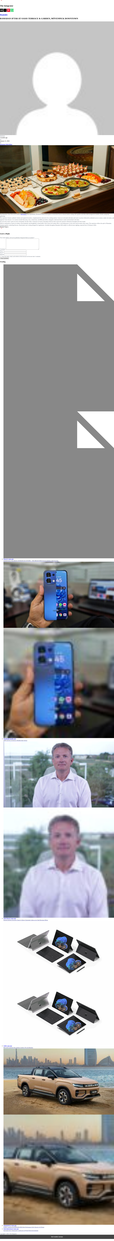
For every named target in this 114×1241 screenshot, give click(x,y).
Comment (3, 251)
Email (2, 254)
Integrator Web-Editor (6, 144)
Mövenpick (24, 214)
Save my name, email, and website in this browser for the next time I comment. (21, 258)
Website (2, 256)
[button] (1, 10)
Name (2, 253)
